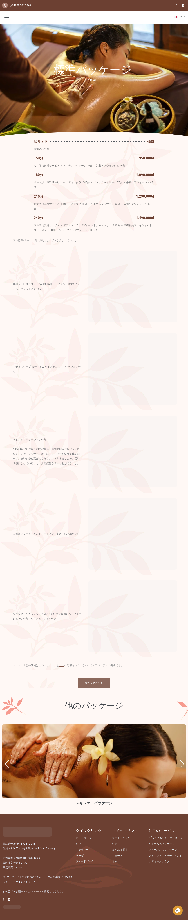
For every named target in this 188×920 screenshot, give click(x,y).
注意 (114, 843)
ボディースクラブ (159, 861)
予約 (114, 861)
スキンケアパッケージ (94, 803)
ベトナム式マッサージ (161, 843)
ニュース (117, 855)
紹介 (78, 843)
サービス (81, 855)
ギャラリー (82, 849)
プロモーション (121, 837)
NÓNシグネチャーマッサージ (165, 837)
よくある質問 (120, 849)
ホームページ (83, 837)
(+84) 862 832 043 (20, 5)
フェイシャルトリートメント (165, 855)
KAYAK (37, 891)
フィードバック (85, 861)
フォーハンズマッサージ (163, 849)
